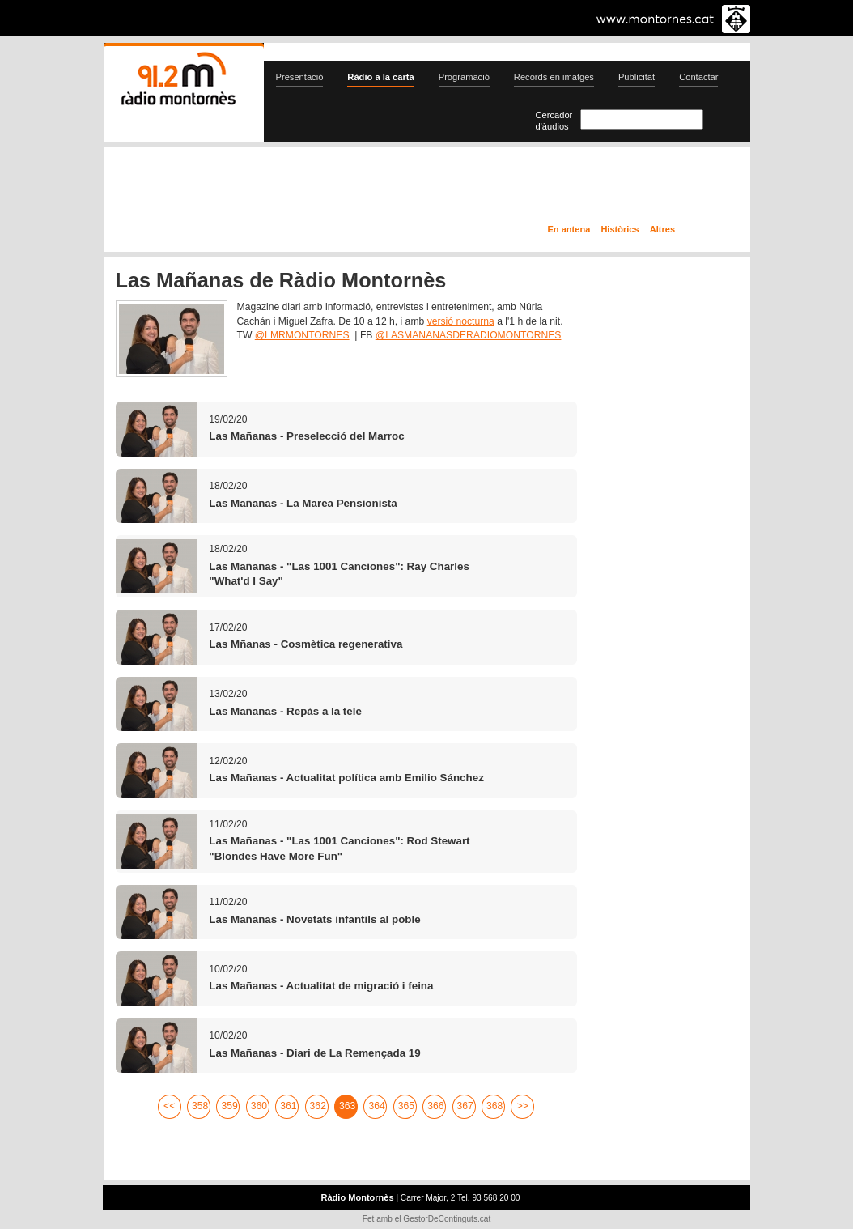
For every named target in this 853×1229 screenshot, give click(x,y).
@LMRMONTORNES (302, 335)
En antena (569, 229)
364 (376, 1106)
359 (229, 1106)
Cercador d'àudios (554, 120)
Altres (662, 229)
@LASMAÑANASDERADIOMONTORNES (469, 335)
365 (406, 1106)
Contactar (698, 77)
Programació (464, 77)
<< (169, 1106)
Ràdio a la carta (380, 77)
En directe (276, 189)
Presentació (300, 77)
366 (435, 1106)
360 (259, 1106)
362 (318, 1106)
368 (494, 1106)
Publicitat (636, 77)
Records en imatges (554, 77)
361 (288, 1106)
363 (347, 1106)
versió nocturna (460, 321)
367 (465, 1106)
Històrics (619, 229)
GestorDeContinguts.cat (446, 1218)
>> (522, 1106)
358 (200, 1106)
